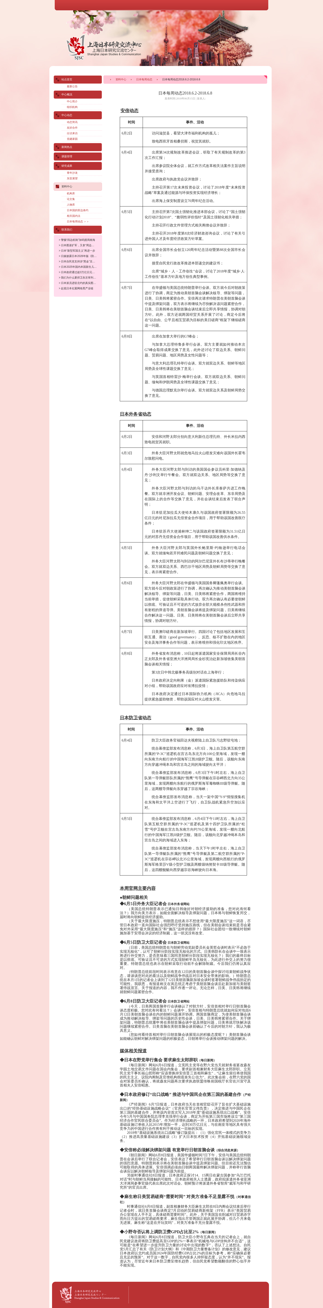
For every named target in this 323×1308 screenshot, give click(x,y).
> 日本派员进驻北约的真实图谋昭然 (80, 283)
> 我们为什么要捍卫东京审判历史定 (80, 277)
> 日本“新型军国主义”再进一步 (77, 250)
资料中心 (121, 79)
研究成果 (66, 165)
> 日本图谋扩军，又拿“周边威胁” (78, 245)
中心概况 (66, 94)
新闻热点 (66, 147)
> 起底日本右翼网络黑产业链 (76, 288)
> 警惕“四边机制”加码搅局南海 (77, 239)
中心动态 (66, 115)
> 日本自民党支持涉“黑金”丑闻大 (78, 261)
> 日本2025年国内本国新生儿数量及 (80, 266)
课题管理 (66, 156)
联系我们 (66, 229)
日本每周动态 (144, 79)
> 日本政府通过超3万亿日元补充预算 (81, 272)
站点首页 (66, 79)
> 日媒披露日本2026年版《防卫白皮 (80, 256)
